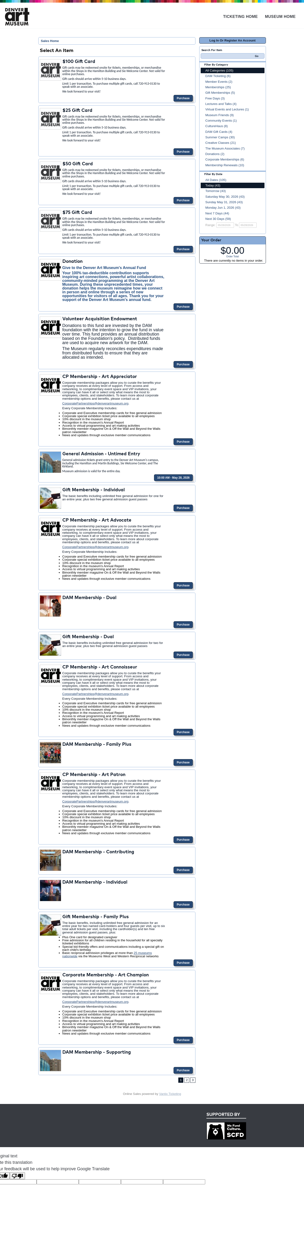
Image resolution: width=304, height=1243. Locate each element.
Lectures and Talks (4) (221, 104)
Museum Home (280, 17)
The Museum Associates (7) (225, 148)
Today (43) (212, 185)
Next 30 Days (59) (218, 219)
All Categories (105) (219, 70)
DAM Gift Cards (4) (218, 132)
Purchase (183, 98)
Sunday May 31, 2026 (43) (224, 202)
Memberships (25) (218, 87)
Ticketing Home (240, 17)
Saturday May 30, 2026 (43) (225, 196)
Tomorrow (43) (215, 191)
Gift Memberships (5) (220, 92)
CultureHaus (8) (216, 126)
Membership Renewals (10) (224, 165)
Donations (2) (214, 154)
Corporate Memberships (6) (224, 159)
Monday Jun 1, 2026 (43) (223, 207)
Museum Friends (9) (219, 115)
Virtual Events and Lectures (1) (227, 109)
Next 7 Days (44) (217, 213)
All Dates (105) (215, 180)
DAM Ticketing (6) (218, 76)
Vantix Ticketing (170, 1094)
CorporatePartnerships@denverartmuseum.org (95, 403)
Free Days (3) (215, 98)
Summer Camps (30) (220, 137)
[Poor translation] (17, 1175)
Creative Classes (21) (220, 143)
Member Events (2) (218, 81)
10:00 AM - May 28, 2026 (173, 477)
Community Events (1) (221, 120)
